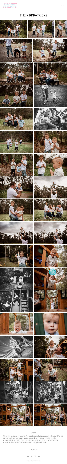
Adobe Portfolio (36, 460)
